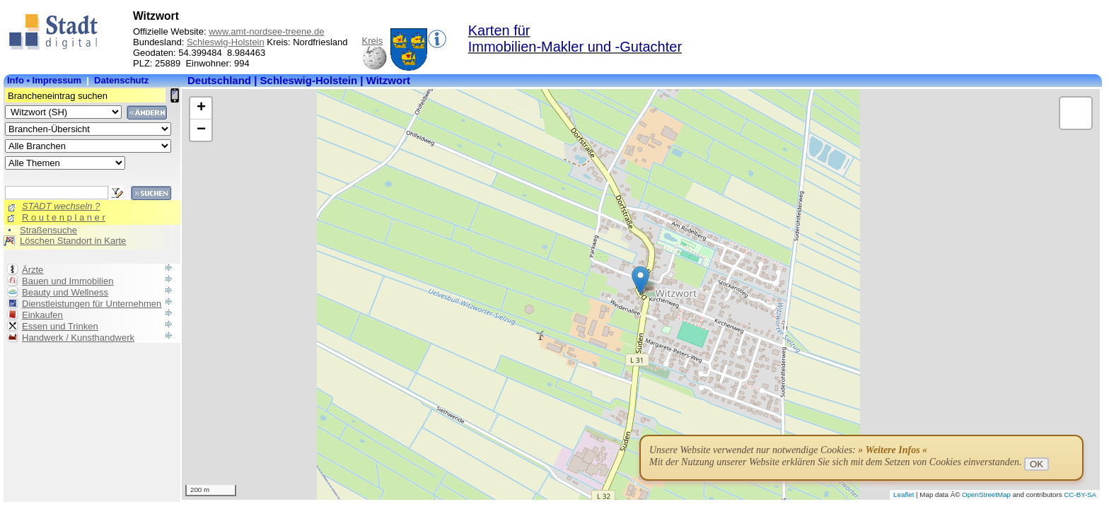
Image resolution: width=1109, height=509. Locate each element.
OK (1036, 464)
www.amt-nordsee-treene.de (266, 31)
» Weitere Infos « (892, 450)
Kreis (372, 40)
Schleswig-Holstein (226, 42)
